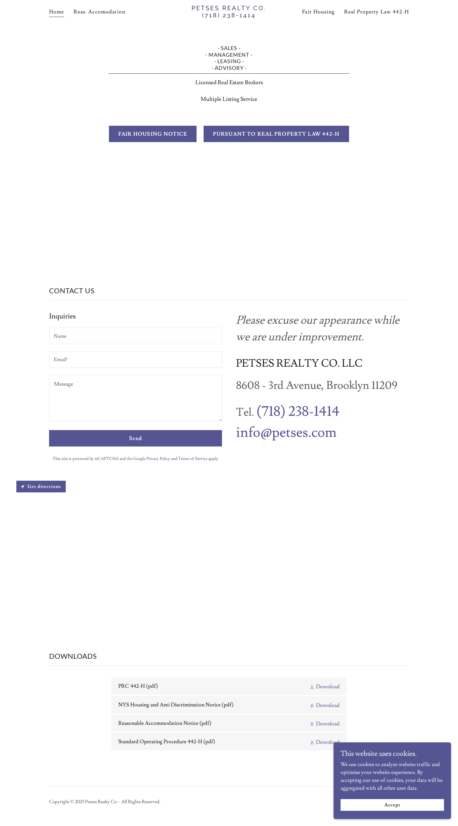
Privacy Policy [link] (158, 458)
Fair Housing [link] (318, 11)
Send (135, 438)
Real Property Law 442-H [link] (376, 11)
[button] (324, 686)
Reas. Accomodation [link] (99, 11)
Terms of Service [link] (192, 458)
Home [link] (56, 11)
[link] (229, 15)
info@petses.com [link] (286, 432)
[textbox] (135, 336)
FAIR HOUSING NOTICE (152, 134)
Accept (392, 805)
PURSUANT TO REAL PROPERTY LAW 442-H (276, 134)
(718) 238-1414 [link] (298, 411)
